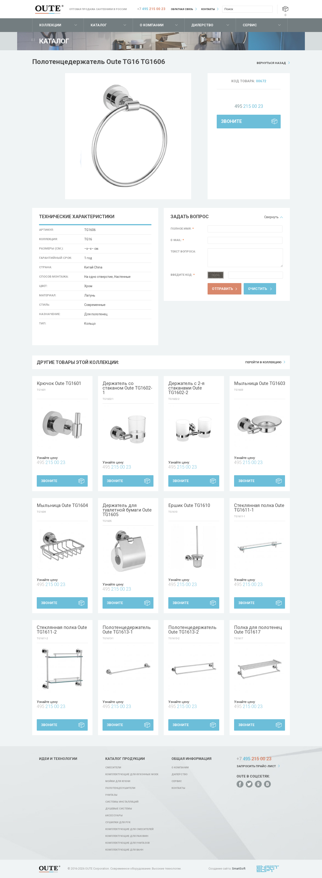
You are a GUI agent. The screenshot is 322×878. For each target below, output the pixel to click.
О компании (152, 25)
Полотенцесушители (120, 788)
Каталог (99, 25)
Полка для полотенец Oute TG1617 (258, 630)
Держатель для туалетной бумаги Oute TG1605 (127, 510)
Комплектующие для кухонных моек (131, 774)
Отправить (222, 289)
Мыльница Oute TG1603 (259, 383)
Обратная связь (182, 9)
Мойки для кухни (117, 781)
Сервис (250, 25)
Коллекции (50, 25)
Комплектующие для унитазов (127, 842)
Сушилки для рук (117, 822)
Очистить (257, 289)
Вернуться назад (271, 63)
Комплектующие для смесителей (129, 829)
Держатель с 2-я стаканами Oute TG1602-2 (186, 388)
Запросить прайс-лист (256, 766)
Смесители (113, 767)
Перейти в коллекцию (263, 362)
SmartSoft (238, 868)
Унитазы (111, 794)
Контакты (208, 9)
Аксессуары (114, 815)
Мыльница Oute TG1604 (62, 505)
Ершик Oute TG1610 (189, 505)
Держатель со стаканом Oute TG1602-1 (127, 388)
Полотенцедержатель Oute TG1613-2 (192, 630)
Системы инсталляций (121, 801)
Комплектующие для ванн (124, 849)
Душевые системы (118, 808)
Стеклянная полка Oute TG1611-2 (62, 630)
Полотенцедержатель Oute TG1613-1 (127, 630)
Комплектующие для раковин (126, 836)
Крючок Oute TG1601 (59, 383)
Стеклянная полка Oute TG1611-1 (259, 508)
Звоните (231, 121)
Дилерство (202, 25)
